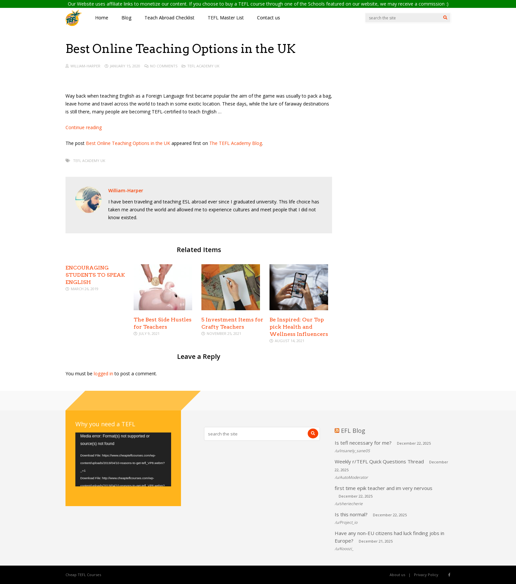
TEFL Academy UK (203, 65)
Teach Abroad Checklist (169, 17)
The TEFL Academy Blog (235, 143)
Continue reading (83, 127)
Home (101, 17)
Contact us (268, 17)
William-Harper (85, 65)
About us (397, 574)
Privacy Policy (426, 574)
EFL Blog (353, 430)
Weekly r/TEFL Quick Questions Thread (379, 461)
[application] (123, 459)
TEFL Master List (226, 17)
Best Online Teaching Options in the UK (128, 143)
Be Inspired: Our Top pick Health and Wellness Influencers (299, 326)
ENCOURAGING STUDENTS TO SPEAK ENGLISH (95, 275)
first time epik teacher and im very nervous (383, 488)
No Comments (163, 65)
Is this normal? (351, 514)
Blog (126, 17)
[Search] (445, 18)
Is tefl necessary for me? (363, 442)
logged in (103, 373)
